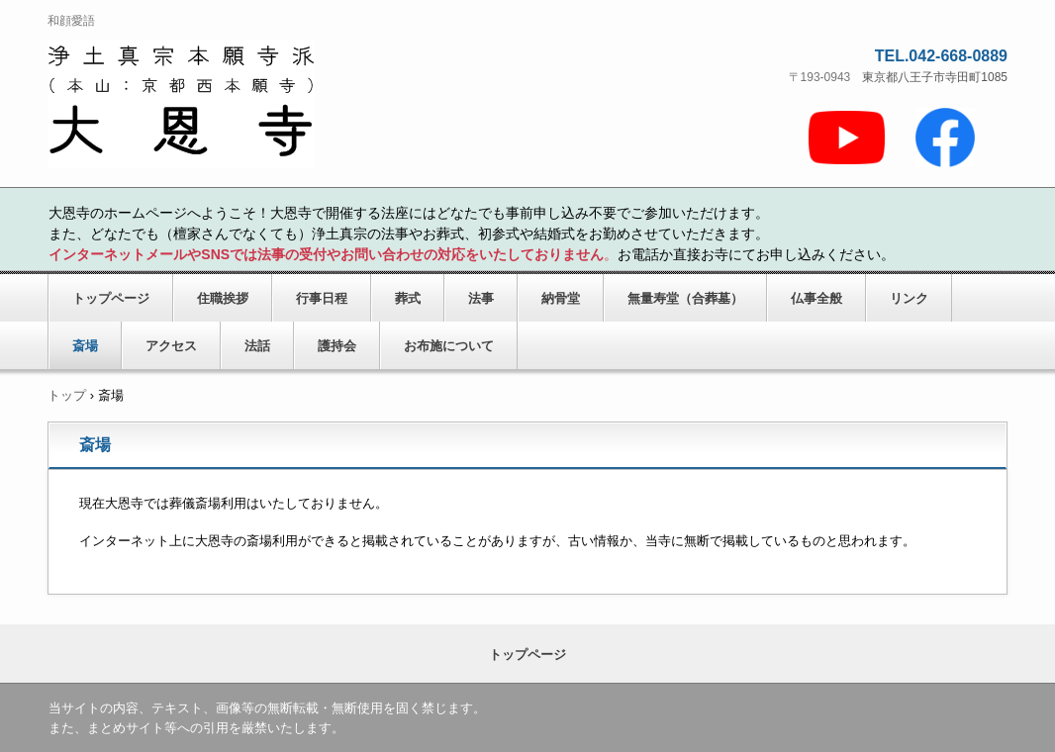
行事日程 (321, 298)
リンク (909, 298)
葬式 (408, 298)
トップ (67, 395)
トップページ (110, 298)
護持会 (337, 345)
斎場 (85, 345)
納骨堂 (560, 298)
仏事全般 (816, 298)
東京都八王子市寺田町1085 (934, 77)
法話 (257, 345)
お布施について (449, 345)
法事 (481, 298)
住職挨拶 (222, 298)
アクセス (171, 345)
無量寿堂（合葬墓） (685, 298)
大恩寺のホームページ (256, 105)
